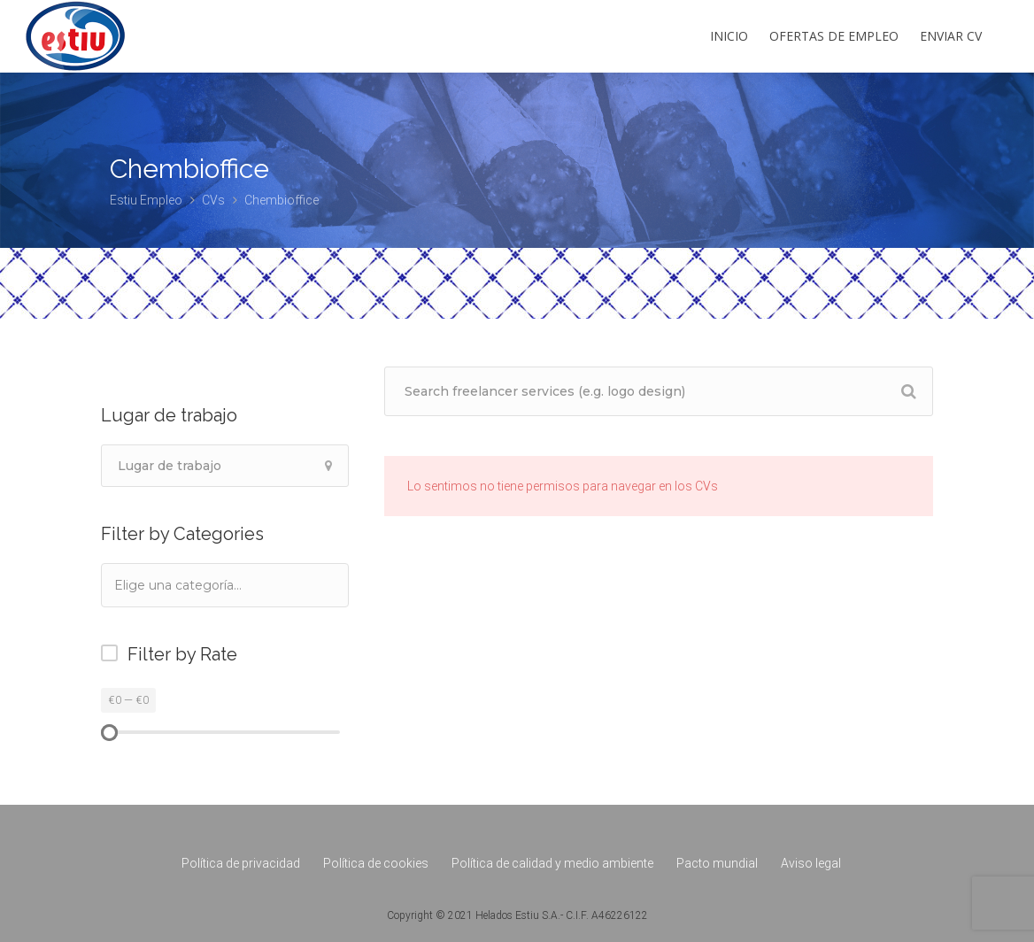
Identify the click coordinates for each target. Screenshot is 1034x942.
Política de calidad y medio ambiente (552, 863)
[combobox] (225, 585)
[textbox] (201, 584)
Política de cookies (375, 863)
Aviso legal (811, 863)
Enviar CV (951, 35)
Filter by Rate (182, 654)
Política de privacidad (240, 863)
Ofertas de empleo (834, 35)
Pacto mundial (717, 863)
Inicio (729, 35)
